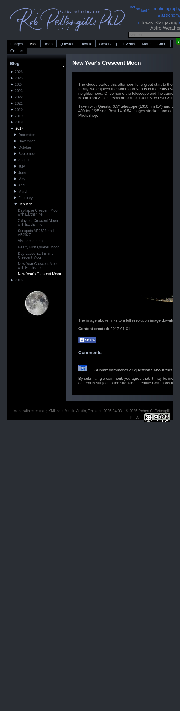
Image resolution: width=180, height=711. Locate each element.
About (162, 44)
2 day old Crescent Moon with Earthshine (38, 223)
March (21, 191)
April (19, 185)
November (24, 141)
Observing (108, 44)
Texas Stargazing (159, 22)
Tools (48, 44)
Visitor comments (32, 241)
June (20, 173)
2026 (17, 72)
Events (129, 44)
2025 (17, 78)
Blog (33, 44)
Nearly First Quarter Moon (39, 247)
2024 (17, 84)
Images (16, 44)
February (23, 198)
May (19, 179)
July (19, 166)
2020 (17, 110)
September (25, 154)
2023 (17, 91)
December (24, 135)
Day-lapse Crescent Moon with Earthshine (39, 212)
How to (86, 44)
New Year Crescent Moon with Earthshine (38, 266)
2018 (17, 122)
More (146, 44)
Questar (67, 44)
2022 (17, 97)
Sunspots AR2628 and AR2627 (36, 233)
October (22, 147)
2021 (17, 103)
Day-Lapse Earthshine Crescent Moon (36, 255)
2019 (17, 116)
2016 (17, 280)
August (21, 160)
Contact (17, 51)
